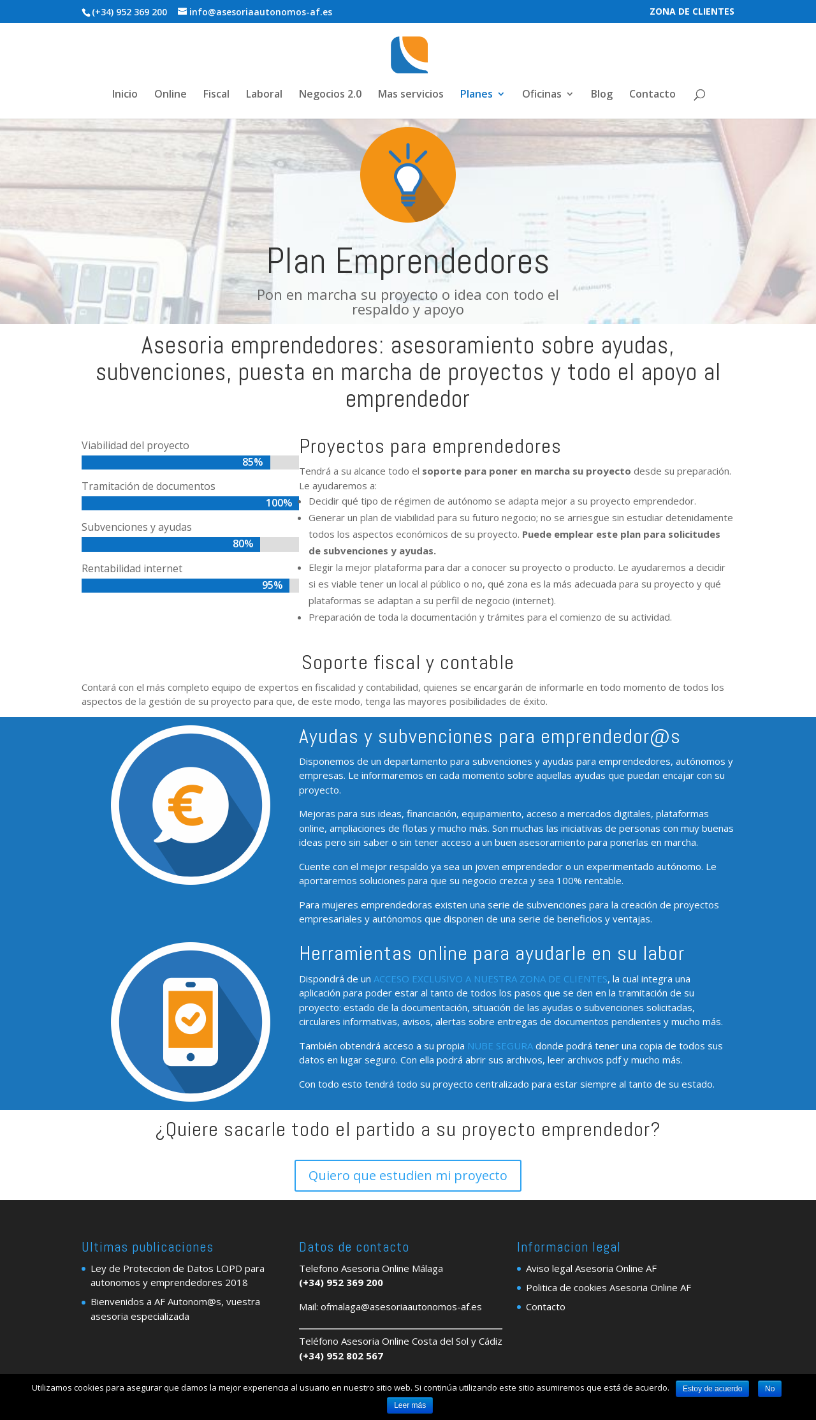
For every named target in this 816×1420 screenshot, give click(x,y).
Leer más (410, 1405)
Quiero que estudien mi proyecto (408, 1175)
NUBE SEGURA (500, 1045)
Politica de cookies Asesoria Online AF (608, 1287)
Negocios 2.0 (330, 95)
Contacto (652, 95)
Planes (476, 95)
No (770, 1388)
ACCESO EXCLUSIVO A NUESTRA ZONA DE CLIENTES (491, 978)
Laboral (264, 95)
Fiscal (216, 95)
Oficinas (542, 95)
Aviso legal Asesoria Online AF (591, 1268)
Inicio (125, 95)
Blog (602, 95)
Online (170, 95)
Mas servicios (411, 95)
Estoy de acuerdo (712, 1388)
